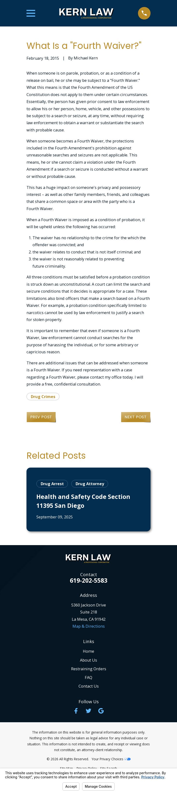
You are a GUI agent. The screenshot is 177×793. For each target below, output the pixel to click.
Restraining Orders (88, 668)
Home (88, 651)
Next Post (136, 417)
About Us (88, 660)
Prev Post (41, 417)
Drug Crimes (43, 396)
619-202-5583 (88, 581)
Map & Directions (88, 626)
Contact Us (89, 686)
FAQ (88, 677)
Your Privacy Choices (111, 759)
